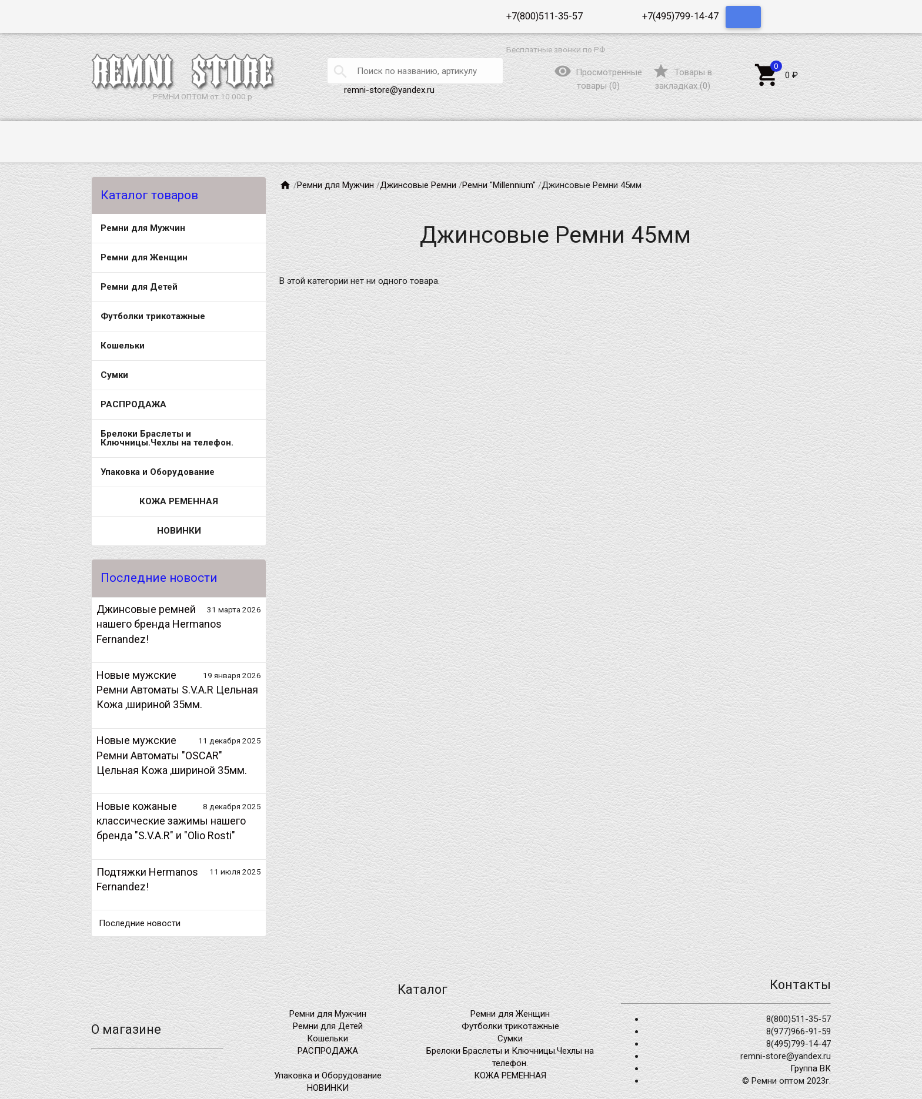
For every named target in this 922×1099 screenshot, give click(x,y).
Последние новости (140, 923)
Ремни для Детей (139, 287)
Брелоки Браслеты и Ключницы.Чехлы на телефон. (167, 438)
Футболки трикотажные (153, 316)
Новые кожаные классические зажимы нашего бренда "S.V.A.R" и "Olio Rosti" (171, 821)
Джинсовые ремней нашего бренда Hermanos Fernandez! (159, 624)
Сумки (114, 375)
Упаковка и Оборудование (158, 472)
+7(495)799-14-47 (680, 16)
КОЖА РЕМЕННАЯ (178, 501)
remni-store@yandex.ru (389, 90)
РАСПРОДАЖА (133, 404)
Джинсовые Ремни (418, 185)
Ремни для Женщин (144, 257)
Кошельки (123, 345)
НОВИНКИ (179, 530)
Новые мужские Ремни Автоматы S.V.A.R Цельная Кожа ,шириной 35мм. (177, 690)
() (682, 78)
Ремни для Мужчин (143, 228)
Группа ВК (810, 1068)
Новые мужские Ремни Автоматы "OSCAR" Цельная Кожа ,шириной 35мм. (171, 755)
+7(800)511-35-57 (544, 16)
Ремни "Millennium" (499, 185)
